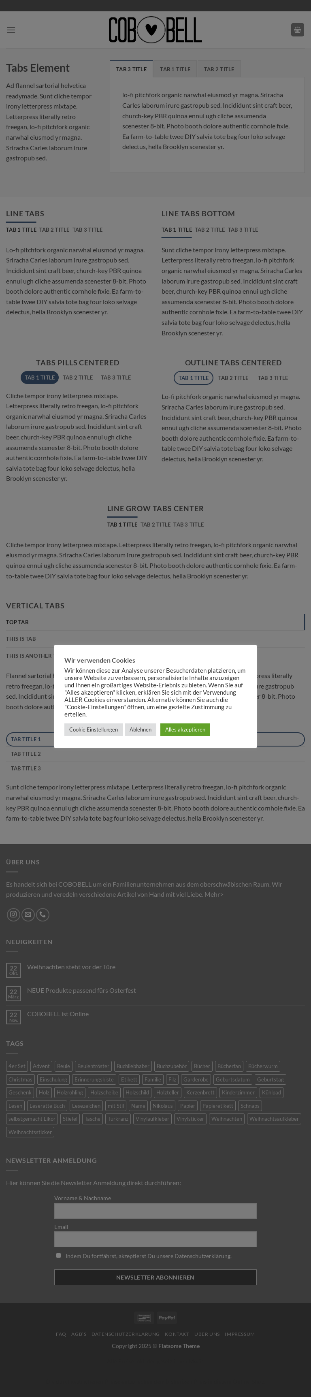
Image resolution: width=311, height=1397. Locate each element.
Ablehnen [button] (140, 729)
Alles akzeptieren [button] (185, 729)
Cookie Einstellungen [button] (93, 729)
